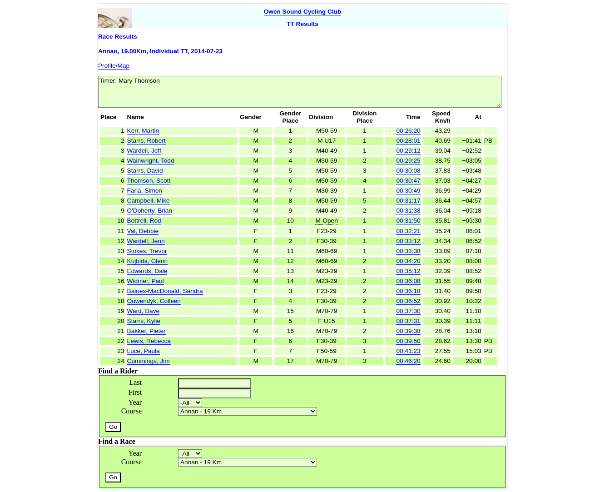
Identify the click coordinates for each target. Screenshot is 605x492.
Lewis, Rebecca (149, 341)
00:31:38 (408, 210)
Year (135, 402)
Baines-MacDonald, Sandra (165, 291)
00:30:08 (408, 170)
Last (135, 382)
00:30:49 (408, 190)
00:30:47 (408, 180)
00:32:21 (408, 231)
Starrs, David (145, 170)
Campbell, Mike (148, 200)
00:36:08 (408, 281)
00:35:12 (408, 271)
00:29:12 (408, 150)
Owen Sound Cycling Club (303, 11)
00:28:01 (408, 140)
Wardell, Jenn (146, 241)
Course (131, 411)
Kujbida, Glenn (147, 261)
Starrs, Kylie (144, 321)
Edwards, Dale (147, 271)
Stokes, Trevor (147, 251)
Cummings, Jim (148, 361)
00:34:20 (408, 261)
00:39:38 (408, 331)
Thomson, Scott (149, 180)
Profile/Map (113, 65)
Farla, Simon (144, 190)
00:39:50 (408, 341)
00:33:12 (408, 241)
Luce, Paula (143, 351)
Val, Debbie (143, 231)
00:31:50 (408, 220)
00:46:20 (408, 361)
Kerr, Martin (143, 130)
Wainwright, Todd (150, 160)
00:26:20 (408, 130)
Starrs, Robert (146, 140)
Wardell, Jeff (144, 150)
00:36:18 (408, 291)
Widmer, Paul (145, 281)
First (135, 392)
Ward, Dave (143, 311)
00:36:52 (408, 301)
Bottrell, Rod (144, 220)
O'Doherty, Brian (150, 210)
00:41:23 (408, 351)
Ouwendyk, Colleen (154, 301)
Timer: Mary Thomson (299, 92)
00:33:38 (408, 251)
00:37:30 (408, 311)
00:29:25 (408, 160)
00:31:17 (408, 200)
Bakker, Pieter (146, 331)
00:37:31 (408, 321)
